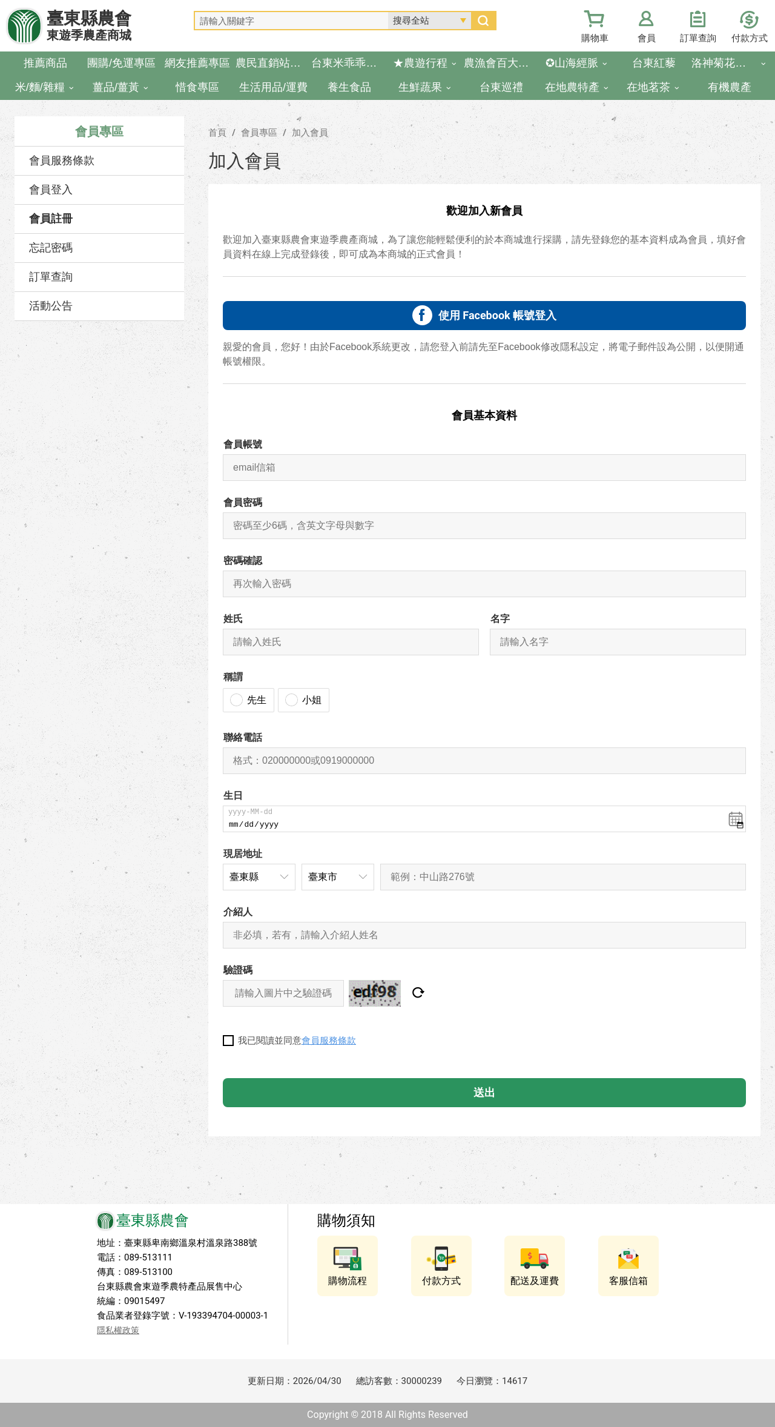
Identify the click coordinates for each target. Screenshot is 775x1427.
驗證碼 (237, 970)
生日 (233, 795)
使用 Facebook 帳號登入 (497, 315)
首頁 (217, 132)
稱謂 (233, 677)
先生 (256, 700)
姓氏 (233, 618)
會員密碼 (242, 502)
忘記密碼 (51, 248)
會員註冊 (51, 219)
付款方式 (749, 38)
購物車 (594, 38)
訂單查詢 (698, 38)
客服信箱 (628, 1280)
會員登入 (51, 190)
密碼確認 (242, 560)
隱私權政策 (118, 1330)
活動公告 (51, 306)
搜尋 (483, 20)
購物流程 (347, 1280)
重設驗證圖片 (418, 993)
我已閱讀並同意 (297, 1040)
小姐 (312, 700)
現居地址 (242, 853)
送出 (484, 1092)
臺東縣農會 (89, 25)
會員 (647, 38)
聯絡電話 (242, 737)
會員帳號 (242, 444)
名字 (500, 618)
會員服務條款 (61, 160)
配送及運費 (534, 1280)
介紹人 (237, 912)
